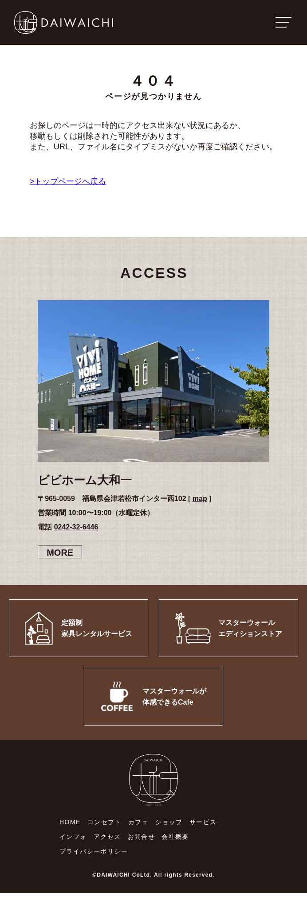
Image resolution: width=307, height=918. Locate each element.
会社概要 (175, 836)
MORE (60, 552)
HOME (70, 822)
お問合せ (141, 836)
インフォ (73, 836)
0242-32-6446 (76, 527)
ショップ (169, 822)
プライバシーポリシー (93, 851)
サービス (203, 822)
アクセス (107, 836)
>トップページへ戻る (68, 181)
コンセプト (104, 822)
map (200, 498)
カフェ (138, 822)
